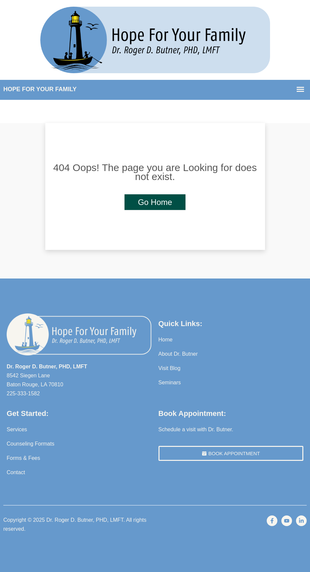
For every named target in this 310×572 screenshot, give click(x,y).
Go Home (155, 202)
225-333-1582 (23, 393)
